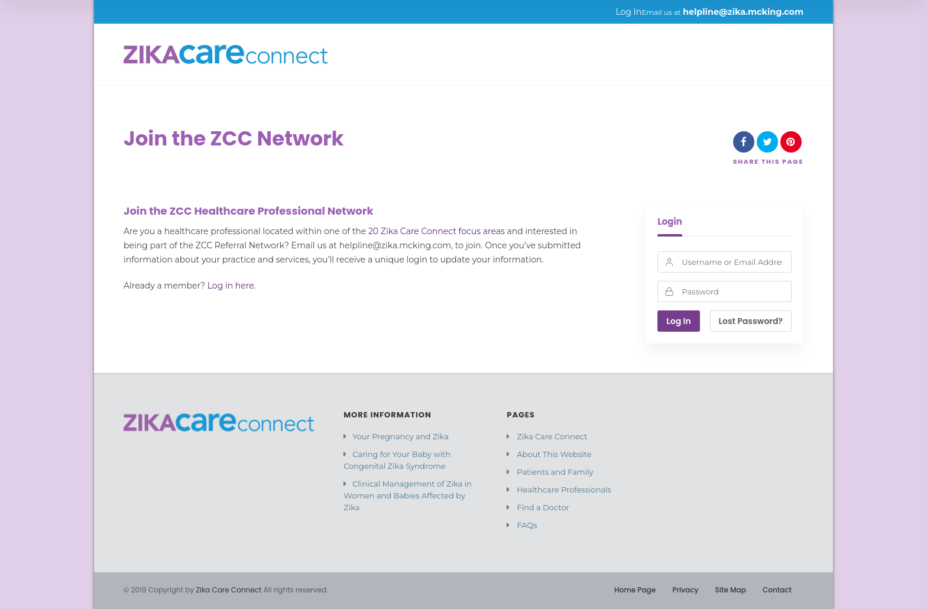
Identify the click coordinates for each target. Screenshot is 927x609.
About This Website (554, 454)
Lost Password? (751, 321)
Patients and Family (555, 472)
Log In (628, 12)
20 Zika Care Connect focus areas (436, 231)
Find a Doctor (543, 507)
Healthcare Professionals (564, 489)
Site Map (730, 590)
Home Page (635, 590)
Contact (777, 590)
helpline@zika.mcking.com (743, 12)
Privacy (685, 590)
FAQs (527, 525)
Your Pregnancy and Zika (400, 436)
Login (669, 222)
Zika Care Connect (552, 436)
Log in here (231, 285)
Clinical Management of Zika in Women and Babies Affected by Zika (407, 495)
